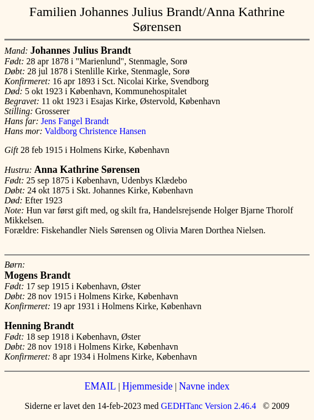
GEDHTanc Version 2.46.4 (207, 406)
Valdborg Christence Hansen (95, 131)
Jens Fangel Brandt (75, 121)
